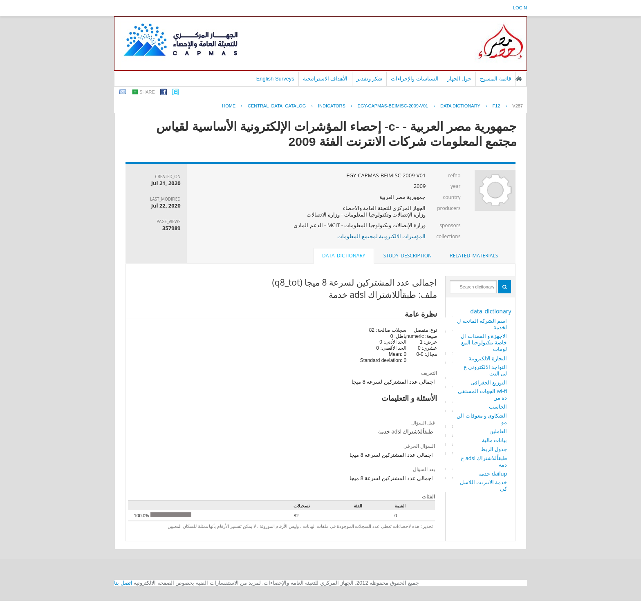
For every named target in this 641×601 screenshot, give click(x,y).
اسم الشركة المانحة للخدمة (482, 324)
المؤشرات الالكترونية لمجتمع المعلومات (381, 236)
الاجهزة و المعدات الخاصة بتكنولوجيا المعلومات (484, 342)
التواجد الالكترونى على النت (485, 370)
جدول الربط (494, 449)
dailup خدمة (492, 473)
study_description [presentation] (407, 255)
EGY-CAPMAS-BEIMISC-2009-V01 (393, 105)
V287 (517, 105)
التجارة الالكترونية (487, 358)
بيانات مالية (494, 440)
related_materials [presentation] (474, 255)
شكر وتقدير (369, 79)
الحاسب (498, 406)
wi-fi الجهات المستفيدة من (482, 394)
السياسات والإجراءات (415, 79)
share (147, 91)
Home (228, 105)
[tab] (474, 256)
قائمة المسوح (495, 79)
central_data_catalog (277, 105)
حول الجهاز (459, 79)
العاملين (498, 431)
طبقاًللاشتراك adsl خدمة (484, 461)
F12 (496, 105)
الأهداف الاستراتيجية (325, 79)
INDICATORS (331, 105)
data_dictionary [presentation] (343, 255)
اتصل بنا (123, 583)
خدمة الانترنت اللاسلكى (483, 485)
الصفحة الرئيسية (518, 79)
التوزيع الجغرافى (489, 382)
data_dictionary (490, 311)
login (520, 7)
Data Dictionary (460, 105)
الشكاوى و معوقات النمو (482, 418)
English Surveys (275, 79)
